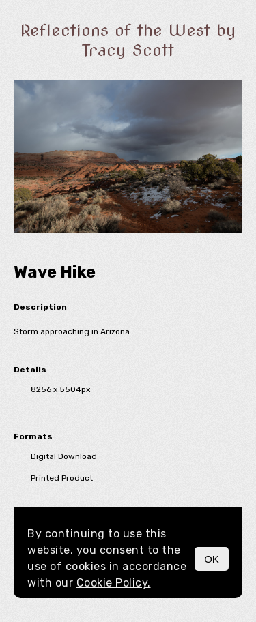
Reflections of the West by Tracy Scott (128, 40)
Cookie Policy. (113, 582)
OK (211, 559)
